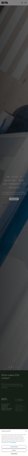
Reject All (14, 450)
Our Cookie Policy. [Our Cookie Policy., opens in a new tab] (12, 442)
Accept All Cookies (14, 446)
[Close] (26, 431)
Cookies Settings (14, 453)
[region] (14, 442)
